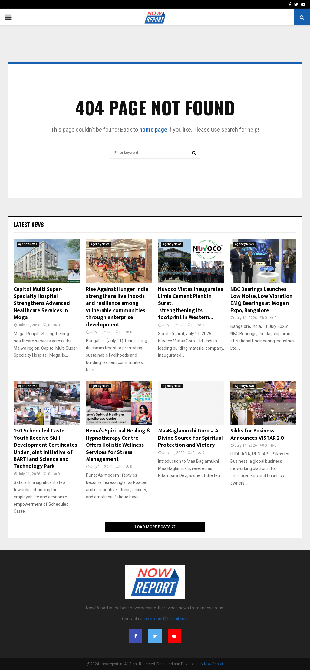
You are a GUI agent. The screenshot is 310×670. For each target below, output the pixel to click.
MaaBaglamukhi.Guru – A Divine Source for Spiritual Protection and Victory (190, 438)
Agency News (27, 244)
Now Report (213, 664)
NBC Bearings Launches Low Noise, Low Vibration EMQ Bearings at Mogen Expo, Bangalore (261, 300)
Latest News (29, 224)
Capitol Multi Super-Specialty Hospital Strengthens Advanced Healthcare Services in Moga (42, 303)
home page (153, 129)
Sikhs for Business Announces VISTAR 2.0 (257, 434)
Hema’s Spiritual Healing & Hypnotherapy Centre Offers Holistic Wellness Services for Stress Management (118, 445)
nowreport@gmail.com (166, 618)
